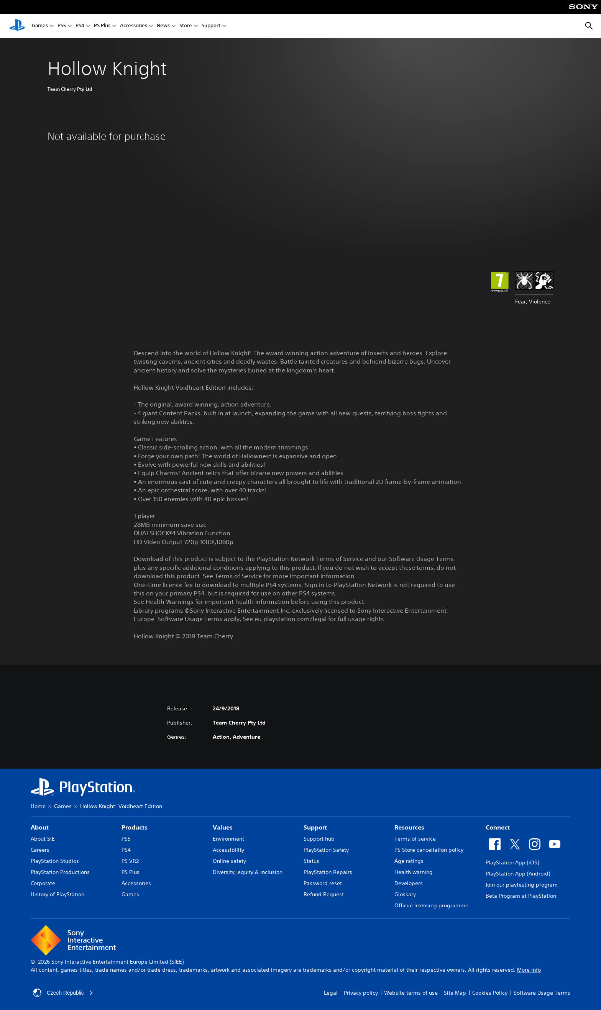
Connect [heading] (498, 827)
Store (185, 26)
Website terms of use (411, 992)
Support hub (319, 838)
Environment (228, 838)
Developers (408, 883)
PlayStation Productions (60, 872)
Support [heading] (315, 827)
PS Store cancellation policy (428, 849)
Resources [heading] (409, 827)
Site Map (455, 992)
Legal (331, 992)
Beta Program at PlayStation (521, 895)
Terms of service (415, 838)
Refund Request (324, 894)
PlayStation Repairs (328, 872)
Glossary (405, 894)
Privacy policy (361, 992)
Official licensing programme (431, 905)
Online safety (229, 861)
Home (38, 806)
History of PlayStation (57, 894)
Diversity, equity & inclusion (247, 872)
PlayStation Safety (326, 849)
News (163, 26)
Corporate (43, 883)
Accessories (133, 26)
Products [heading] (135, 827)
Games (40, 26)
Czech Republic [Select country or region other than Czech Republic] (63, 992)
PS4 (80, 26)
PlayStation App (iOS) (512, 862)
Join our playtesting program (522, 884)
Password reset (323, 883)
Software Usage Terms (542, 992)
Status (311, 861)
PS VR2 (130, 861)
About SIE (43, 838)
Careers (40, 849)
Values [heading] (223, 827)
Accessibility (228, 849)
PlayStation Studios (55, 861)
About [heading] (40, 827)
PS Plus (102, 26)
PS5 (61, 26)
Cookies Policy (489, 992)
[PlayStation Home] (17, 26)
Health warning (413, 872)
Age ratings (409, 861)
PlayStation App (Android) (518, 873)
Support (211, 26)
